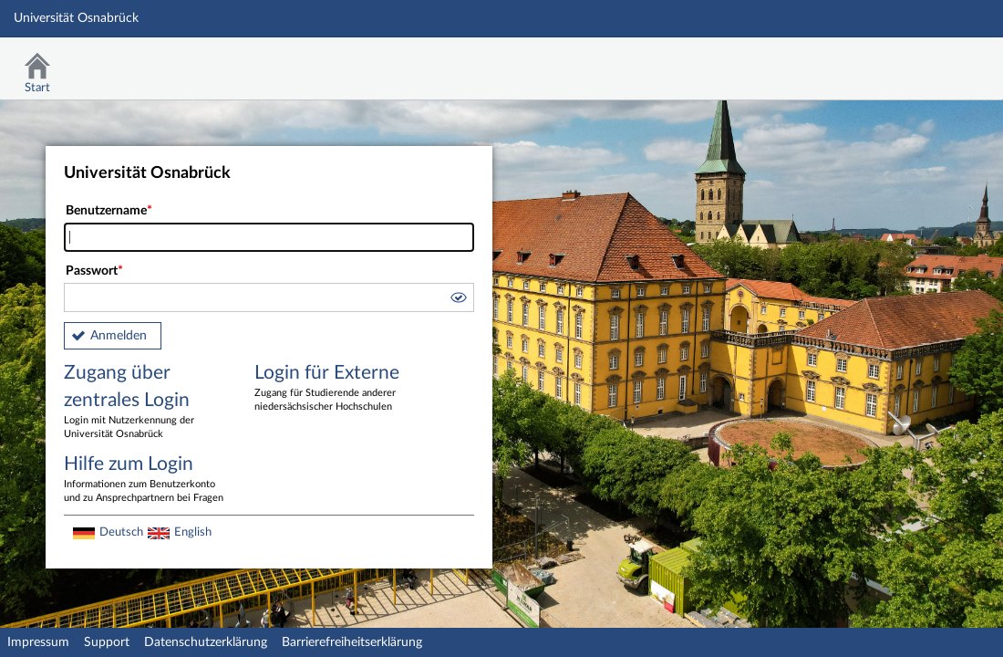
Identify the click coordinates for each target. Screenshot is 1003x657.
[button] (458, 300)
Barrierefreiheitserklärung (352, 642)
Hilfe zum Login (146, 480)
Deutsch (121, 532)
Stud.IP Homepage (933, 62)
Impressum (38, 642)
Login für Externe (336, 388)
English (193, 532)
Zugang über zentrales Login (146, 402)
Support (106, 642)
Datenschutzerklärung (205, 642)
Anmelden (118, 335)
